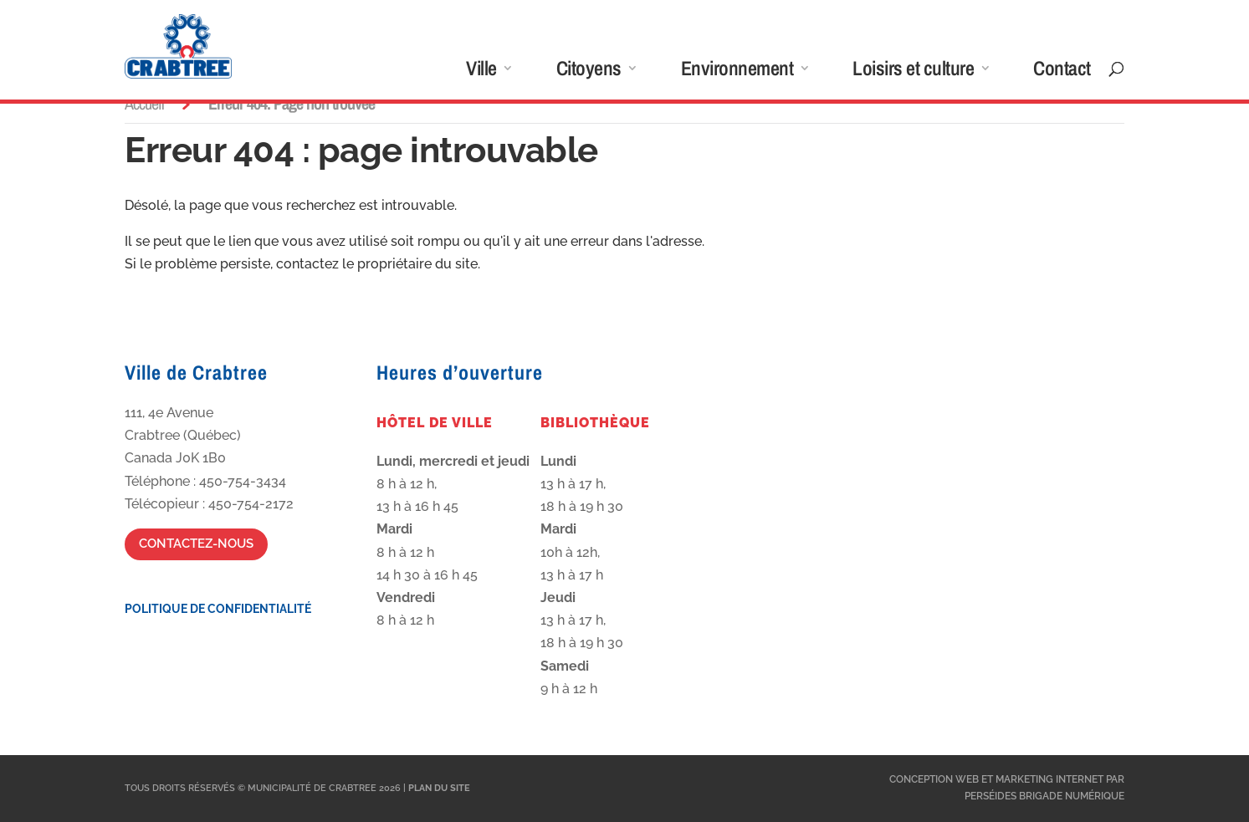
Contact (1062, 71)
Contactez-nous (196, 543)
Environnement (737, 71)
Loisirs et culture (913, 71)
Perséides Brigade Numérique (1044, 796)
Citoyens (589, 71)
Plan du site (439, 788)
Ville (481, 71)
